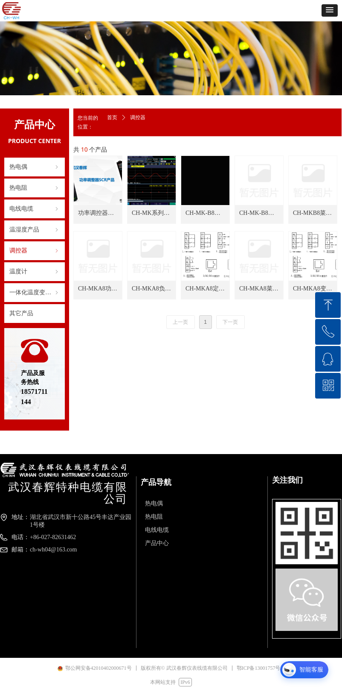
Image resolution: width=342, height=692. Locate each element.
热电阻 (34, 188)
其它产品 (21, 313)
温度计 (34, 271)
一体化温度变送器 (34, 292)
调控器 (34, 250)
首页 (112, 117)
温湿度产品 (34, 230)
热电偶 (34, 167)
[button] (330, 10)
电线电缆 (34, 209)
